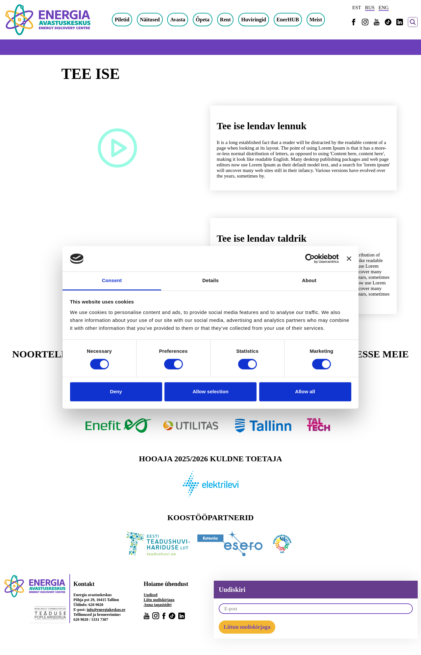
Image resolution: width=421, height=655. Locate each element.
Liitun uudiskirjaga (247, 627)
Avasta (177, 19)
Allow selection (210, 391)
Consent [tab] (112, 280)
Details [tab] (210, 280)
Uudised (151, 595)
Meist (316, 19)
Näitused (150, 19)
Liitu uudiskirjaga (159, 599)
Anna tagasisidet (158, 604)
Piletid (122, 19)
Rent (225, 19)
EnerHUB (288, 19)
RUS (370, 7)
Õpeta (203, 19)
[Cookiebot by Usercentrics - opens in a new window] (310, 259)
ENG (384, 7)
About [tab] (309, 280)
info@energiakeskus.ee (106, 609)
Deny (116, 391)
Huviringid (253, 19)
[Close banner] (349, 258)
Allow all (305, 391)
